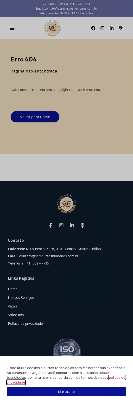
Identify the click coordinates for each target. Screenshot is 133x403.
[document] (66, 201)
